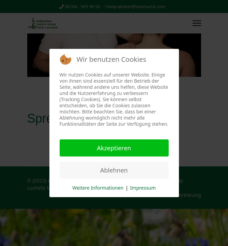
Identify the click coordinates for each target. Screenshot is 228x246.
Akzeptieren (114, 148)
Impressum (143, 187)
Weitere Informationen (97, 187)
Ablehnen (114, 170)
